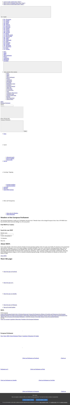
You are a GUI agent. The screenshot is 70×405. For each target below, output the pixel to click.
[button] (36, 145)
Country (2, 235)
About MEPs (4, 255)
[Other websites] (32, 67)
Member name (4, 233)
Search (2, 104)
